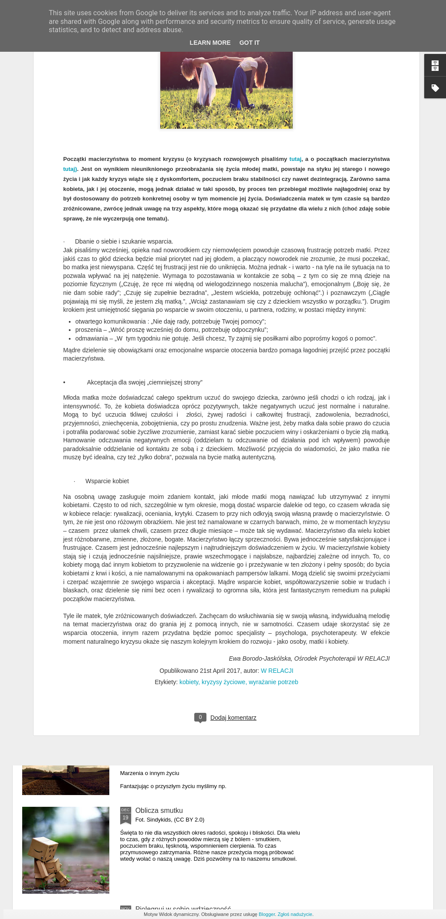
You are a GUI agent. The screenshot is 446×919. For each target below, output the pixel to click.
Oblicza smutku (159, 810)
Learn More (210, 42)
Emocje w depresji (163, 613)
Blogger (267, 914)
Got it (250, 42)
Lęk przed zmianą (162, 711)
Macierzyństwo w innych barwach (187, 514)
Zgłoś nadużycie (294, 914)
